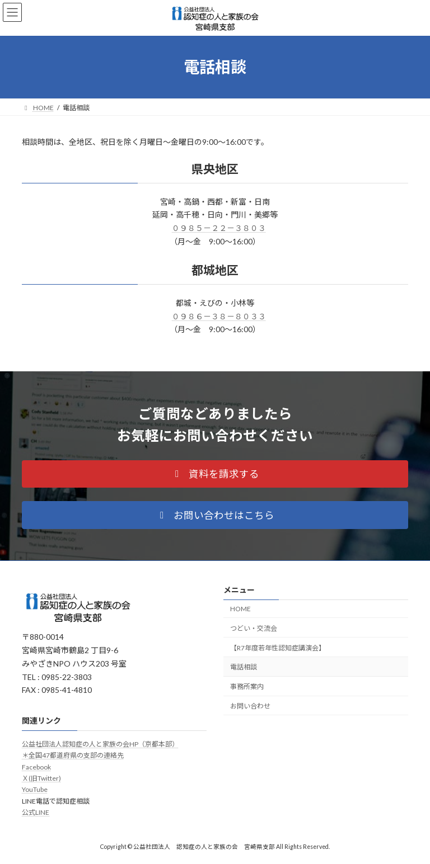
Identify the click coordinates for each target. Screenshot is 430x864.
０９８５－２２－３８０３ (219, 228)
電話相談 (243, 667)
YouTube (35, 790)
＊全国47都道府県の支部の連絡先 (73, 756)
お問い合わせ (250, 706)
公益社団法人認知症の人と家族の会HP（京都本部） (100, 744)
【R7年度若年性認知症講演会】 (277, 648)
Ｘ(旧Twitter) (41, 778)
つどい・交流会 (253, 628)
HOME (240, 609)
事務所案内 (247, 686)
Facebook (36, 767)
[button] (215, 474)
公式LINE (35, 813)
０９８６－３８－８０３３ (219, 316)
